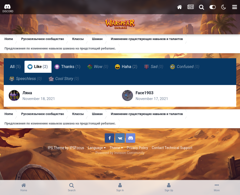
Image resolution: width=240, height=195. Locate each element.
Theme (116, 148)
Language (97, 148)
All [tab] (15, 66)
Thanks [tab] (67, 66)
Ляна (27, 92)
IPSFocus (77, 148)
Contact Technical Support (172, 148)
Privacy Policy (137, 148)
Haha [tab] (126, 66)
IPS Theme (56, 148)
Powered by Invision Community (120, 153)
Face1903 (145, 92)
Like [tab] (38, 66)
